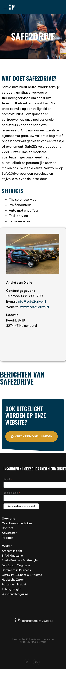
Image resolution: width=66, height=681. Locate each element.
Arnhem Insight (12, 551)
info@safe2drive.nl (32, 301)
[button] (6, 7)
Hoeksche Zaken (13, 579)
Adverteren (9, 533)
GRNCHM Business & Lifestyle (22, 575)
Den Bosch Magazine (16, 565)
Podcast (7, 538)
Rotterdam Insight (14, 584)
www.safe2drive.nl (34, 307)
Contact (7, 528)
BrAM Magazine (12, 555)
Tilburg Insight (11, 589)
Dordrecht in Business (16, 570)
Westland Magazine (15, 594)
